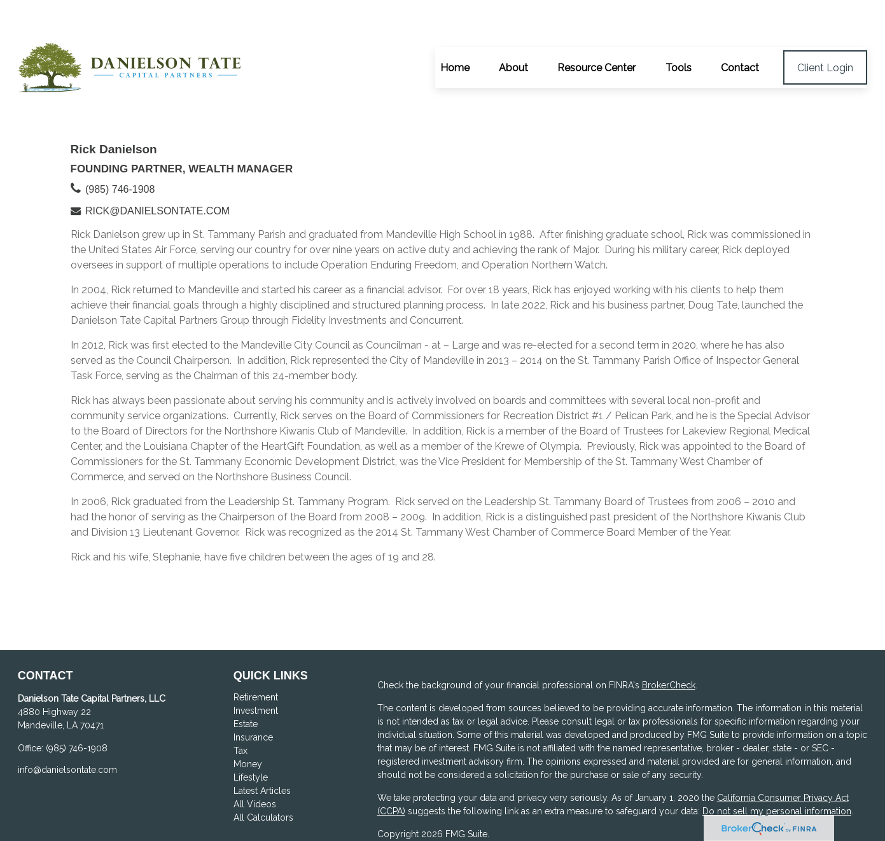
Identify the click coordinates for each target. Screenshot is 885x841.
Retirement (255, 661)
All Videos (254, 768)
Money (247, 728)
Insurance (253, 701)
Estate (245, 688)
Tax (240, 714)
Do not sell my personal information (776, 775)
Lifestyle (250, 741)
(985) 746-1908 (120, 153)
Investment (255, 674)
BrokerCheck (668, 649)
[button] (455, 31)
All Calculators (263, 781)
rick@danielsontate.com (157, 174)
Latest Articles (262, 754)
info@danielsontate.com (67, 733)
